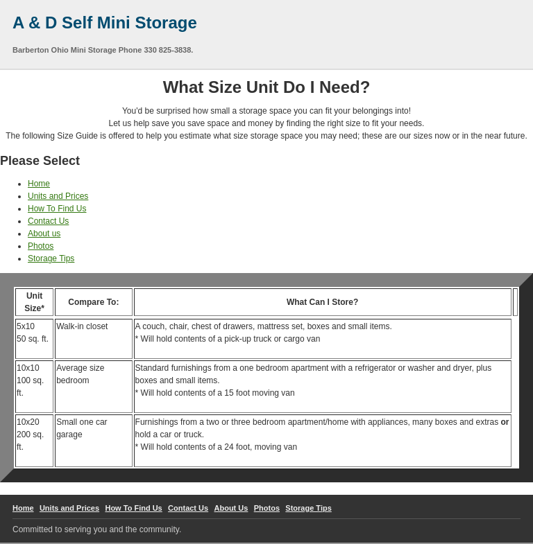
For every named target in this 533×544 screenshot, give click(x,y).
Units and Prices (58, 196)
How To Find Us (57, 208)
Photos (40, 246)
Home (39, 183)
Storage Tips (51, 258)
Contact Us (48, 221)
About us (44, 233)
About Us (231, 508)
